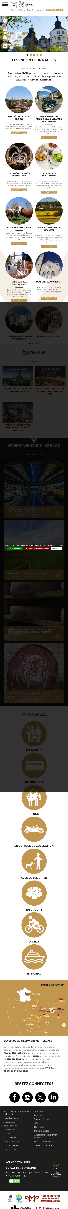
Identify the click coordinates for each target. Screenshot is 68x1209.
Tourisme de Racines (18, 10)
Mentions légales (41, 1113)
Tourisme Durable (41, 1101)
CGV (36, 1105)
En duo (34, 795)
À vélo (34, 923)
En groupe (34, 891)
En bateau (34, 955)
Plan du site (39, 1109)
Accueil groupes (10, 1108)
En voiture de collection (34, 827)
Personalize (56, 548)
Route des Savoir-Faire (36, 10)
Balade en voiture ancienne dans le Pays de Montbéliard (49, 119)
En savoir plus (19, 133)
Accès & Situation (10, 1119)
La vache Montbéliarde (19, 227)
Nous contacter (9, 1131)
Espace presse (9, 1104)
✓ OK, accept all (15, 548)
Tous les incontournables (34, 68)
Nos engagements (11, 1112)
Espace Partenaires (11, 1100)
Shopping (38, 1093)
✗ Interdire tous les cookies (37, 548)
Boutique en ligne (54, 10)
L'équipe (6, 1116)
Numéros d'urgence (11, 1127)
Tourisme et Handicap (43, 1127)
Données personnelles (44, 1123)
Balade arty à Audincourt (48, 282)
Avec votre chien (34, 859)
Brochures (38, 1097)
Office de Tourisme (11, 1123)
